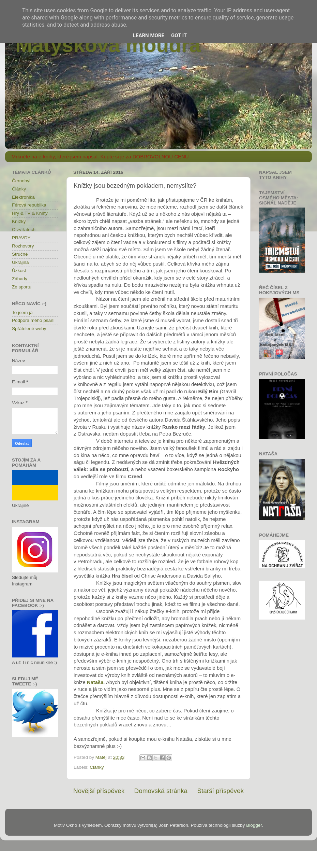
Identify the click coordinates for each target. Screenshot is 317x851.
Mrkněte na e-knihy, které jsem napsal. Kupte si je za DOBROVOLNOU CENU (100, 156)
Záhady (19, 278)
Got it (179, 35)
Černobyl (21, 180)
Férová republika (29, 205)
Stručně (20, 254)
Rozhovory (23, 246)
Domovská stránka (160, 790)
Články (97, 767)
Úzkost (19, 270)
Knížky (19, 221)
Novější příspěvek (98, 790)
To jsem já (22, 312)
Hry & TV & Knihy (30, 213)
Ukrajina (20, 262)
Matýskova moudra (108, 44)
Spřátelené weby (29, 328)
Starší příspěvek (220, 790)
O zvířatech (23, 229)
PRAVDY (21, 237)
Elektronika (23, 197)
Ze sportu (21, 286)
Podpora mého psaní (33, 320)
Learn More (148, 35)
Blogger (254, 825)
